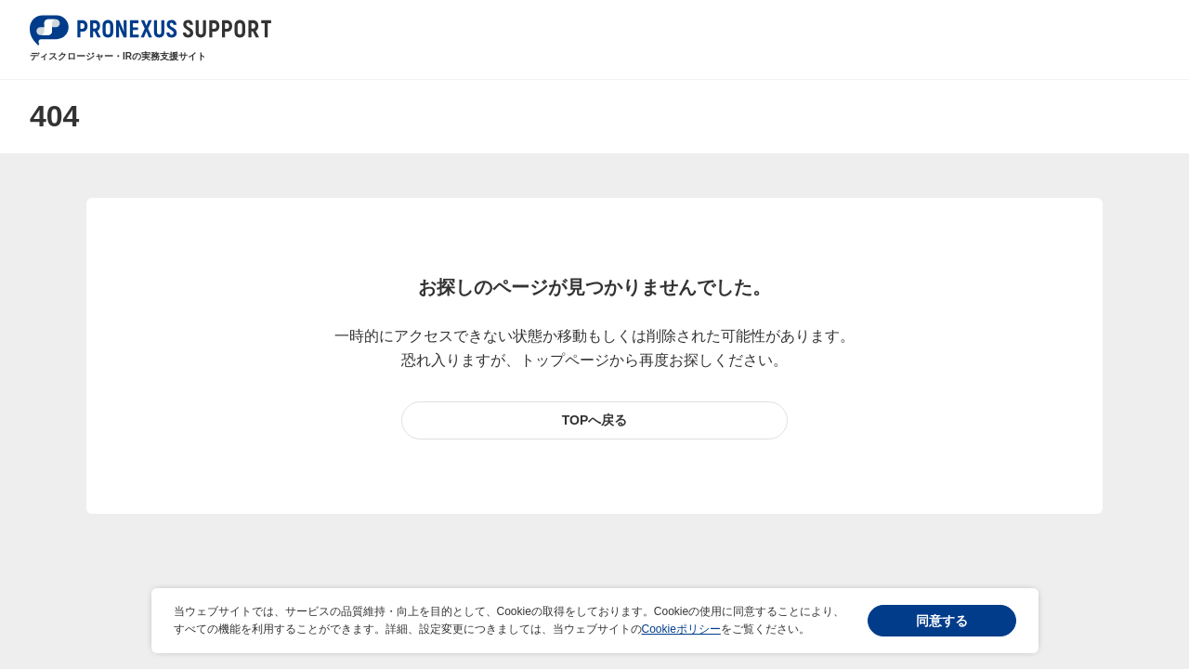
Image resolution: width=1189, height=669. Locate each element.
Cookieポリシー (681, 629)
